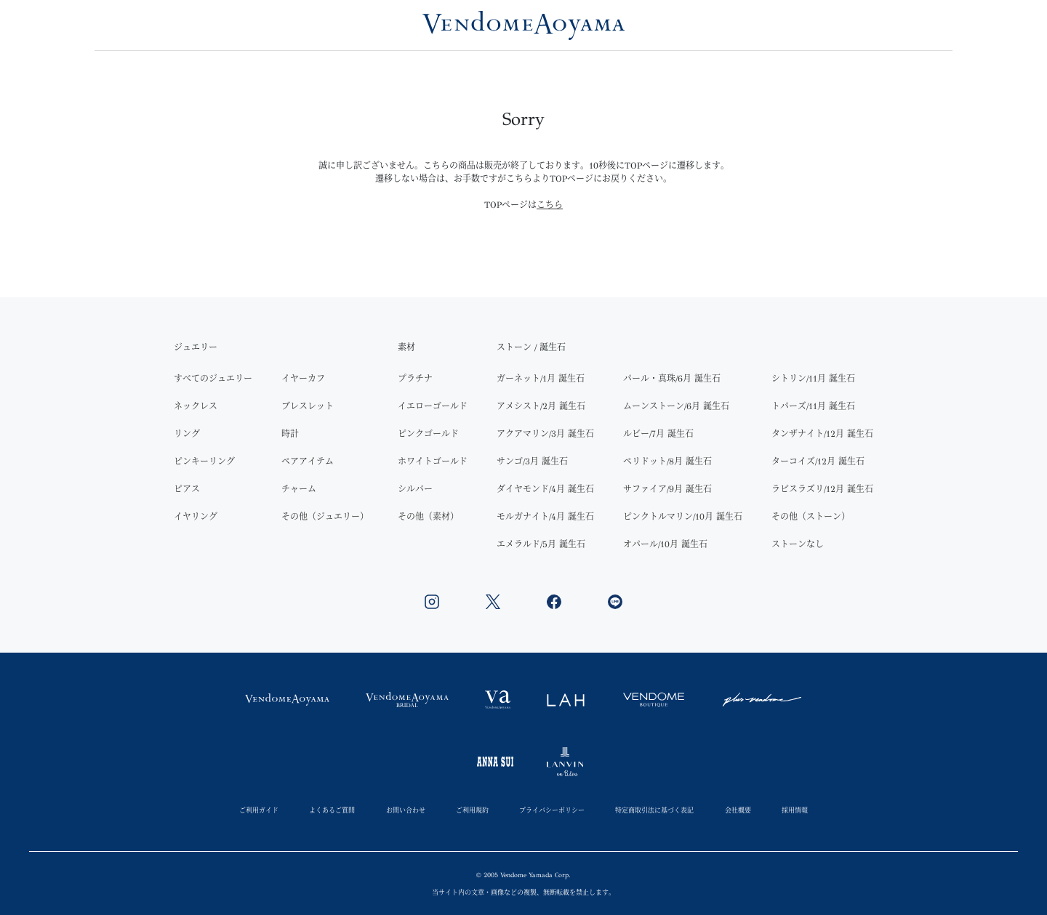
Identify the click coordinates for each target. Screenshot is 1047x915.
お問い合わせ (405, 810)
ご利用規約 (472, 810)
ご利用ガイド (258, 810)
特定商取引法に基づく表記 (654, 810)
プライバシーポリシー (552, 810)
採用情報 (795, 810)
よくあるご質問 (332, 810)
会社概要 (738, 810)
